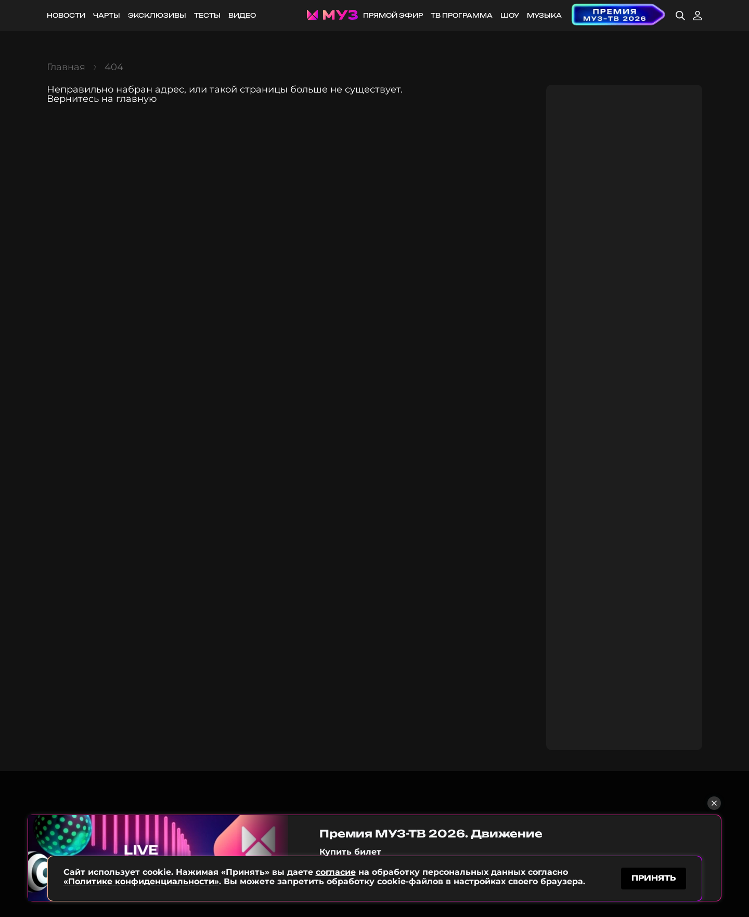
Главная (66, 67)
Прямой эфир (393, 15)
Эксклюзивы (157, 15)
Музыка (544, 15)
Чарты (106, 15)
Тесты (207, 15)
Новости (66, 15)
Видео (242, 15)
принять (653, 877)
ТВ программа (462, 15)
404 (114, 67)
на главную (129, 98)
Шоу (509, 15)
